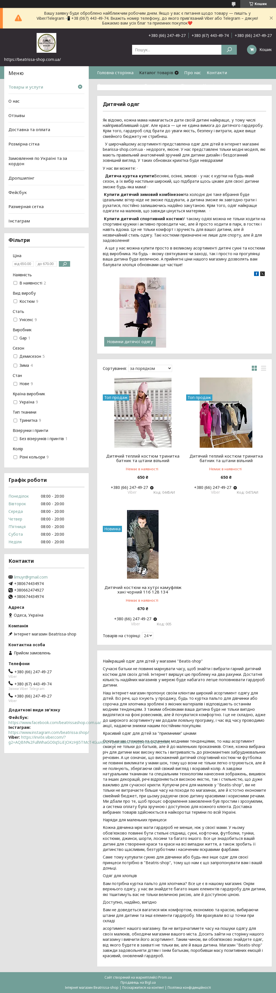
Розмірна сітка (159, 85)
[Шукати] (229, 50)
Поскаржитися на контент (143, 987)
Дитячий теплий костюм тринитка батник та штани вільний (142, 458)
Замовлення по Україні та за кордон (37, 161)
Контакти (217, 72)
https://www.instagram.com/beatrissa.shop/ (48, 732)
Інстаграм (19, 221)
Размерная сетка (26, 206)
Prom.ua (165, 977)
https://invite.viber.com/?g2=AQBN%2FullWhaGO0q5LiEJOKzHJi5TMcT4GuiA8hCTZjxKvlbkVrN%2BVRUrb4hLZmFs (89, 739)
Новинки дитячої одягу (130, 342)
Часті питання (217, 85)
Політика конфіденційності (189, 987)
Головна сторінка (115, 72)
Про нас (192, 72)
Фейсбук (17, 192)
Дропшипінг (21, 178)
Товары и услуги (25, 86)
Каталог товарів (156, 72)
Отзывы (16, 115)
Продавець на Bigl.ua (138, 982)
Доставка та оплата (118, 85)
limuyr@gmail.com (31, 577)
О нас (14, 101)
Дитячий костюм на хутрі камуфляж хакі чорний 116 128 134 (142, 589)
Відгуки (189, 85)
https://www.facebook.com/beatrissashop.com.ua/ (54, 722)
